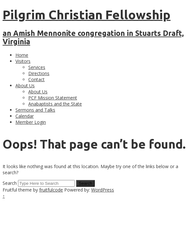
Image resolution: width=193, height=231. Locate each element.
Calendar (24, 116)
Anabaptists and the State (55, 104)
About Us (25, 85)
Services (36, 67)
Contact (36, 79)
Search (10, 183)
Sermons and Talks (35, 110)
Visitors (23, 61)
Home (21, 55)
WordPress (102, 190)
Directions (38, 73)
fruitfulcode (51, 190)
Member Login (30, 122)
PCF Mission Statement (52, 98)
